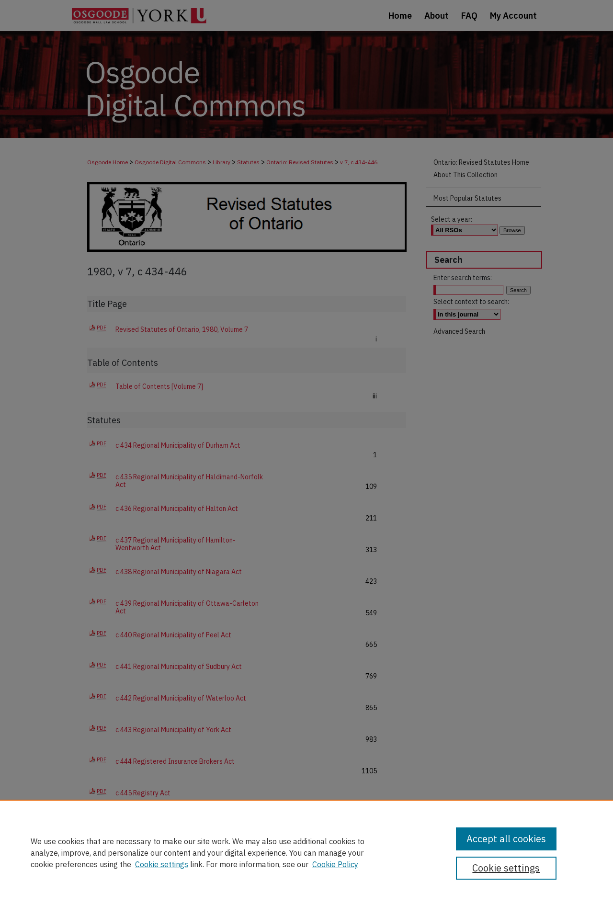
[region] (306, 852)
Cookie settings (161, 864)
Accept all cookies (506, 838)
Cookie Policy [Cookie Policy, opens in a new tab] (335, 864)
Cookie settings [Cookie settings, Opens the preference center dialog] (506, 867)
